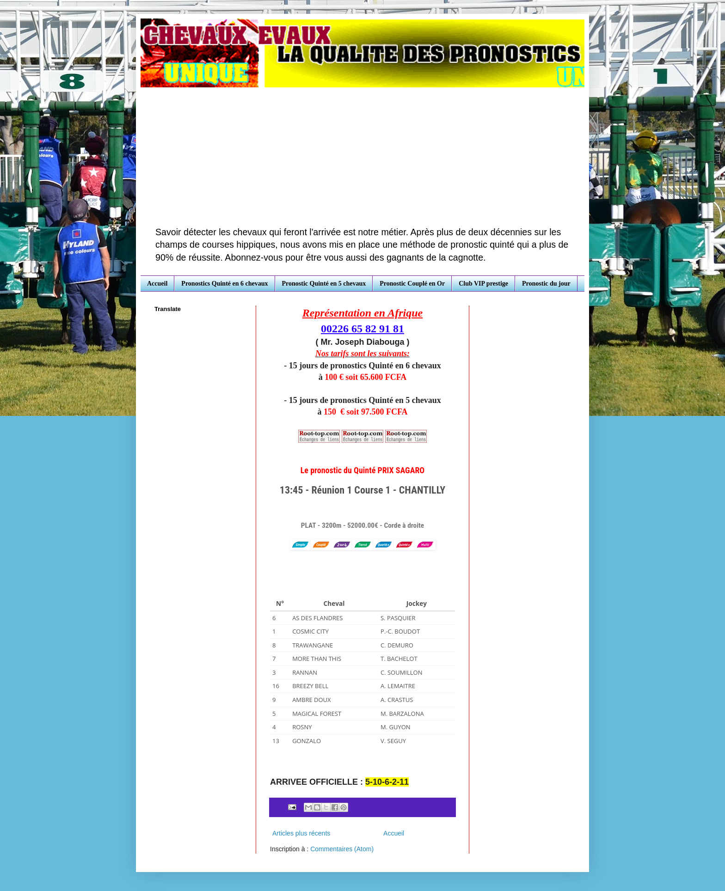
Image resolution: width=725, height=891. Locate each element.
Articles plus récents (301, 833)
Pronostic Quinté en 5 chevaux (324, 283)
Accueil (157, 283)
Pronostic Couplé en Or (412, 283)
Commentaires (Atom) (342, 849)
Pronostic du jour (546, 283)
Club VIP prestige (483, 283)
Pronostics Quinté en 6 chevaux (224, 283)
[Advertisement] (362, 156)
